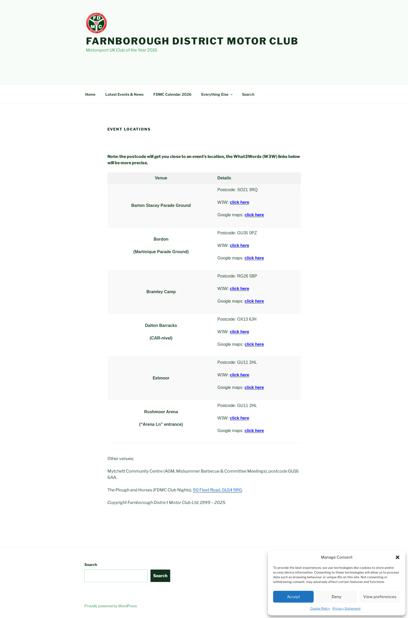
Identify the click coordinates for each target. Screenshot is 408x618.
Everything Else (217, 94)
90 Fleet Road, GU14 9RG (217, 489)
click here (254, 215)
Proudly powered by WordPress (110, 606)
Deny (336, 596)
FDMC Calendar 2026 (172, 94)
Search (248, 94)
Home (90, 94)
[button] (397, 557)
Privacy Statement (346, 608)
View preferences (379, 596)
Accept (293, 596)
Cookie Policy (320, 608)
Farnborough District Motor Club (192, 41)
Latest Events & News (124, 94)
